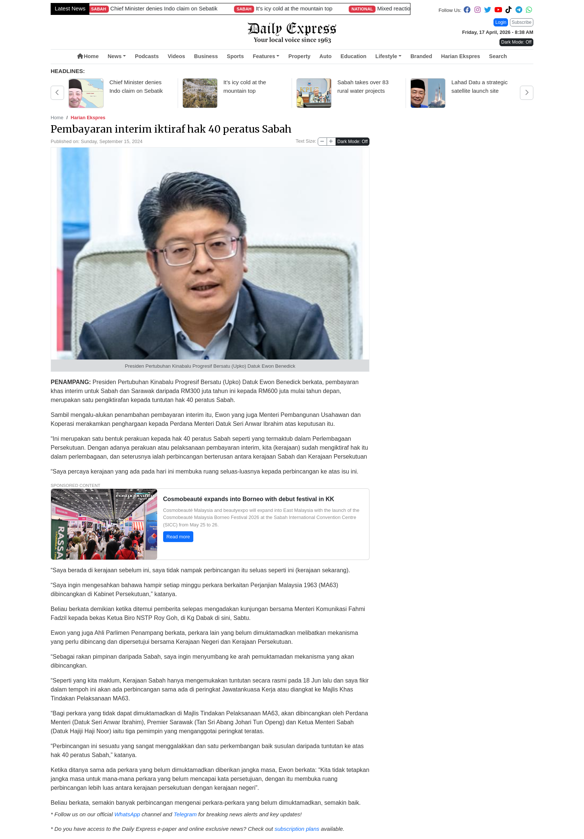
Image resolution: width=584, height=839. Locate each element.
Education (353, 56)
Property (299, 56)
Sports (235, 56)
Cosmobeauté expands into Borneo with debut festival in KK (248, 499)
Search (498, 56)
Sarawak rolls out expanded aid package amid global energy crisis (95, 8)
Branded (421, 56)
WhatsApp (127, 814)
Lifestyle (386, 56)
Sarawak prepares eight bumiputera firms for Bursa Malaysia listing (304, 8)
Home (88, 56)
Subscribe (521, 22)
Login (500, 22)
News (115, 56)
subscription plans (296, 829)
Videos (176, 56)
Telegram (185, 814)
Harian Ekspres (460, 56)
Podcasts (147, 56)
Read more (178, 536)
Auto (326, 56)
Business (206, 56)
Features (264, 56)
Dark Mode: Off (352, 141)
